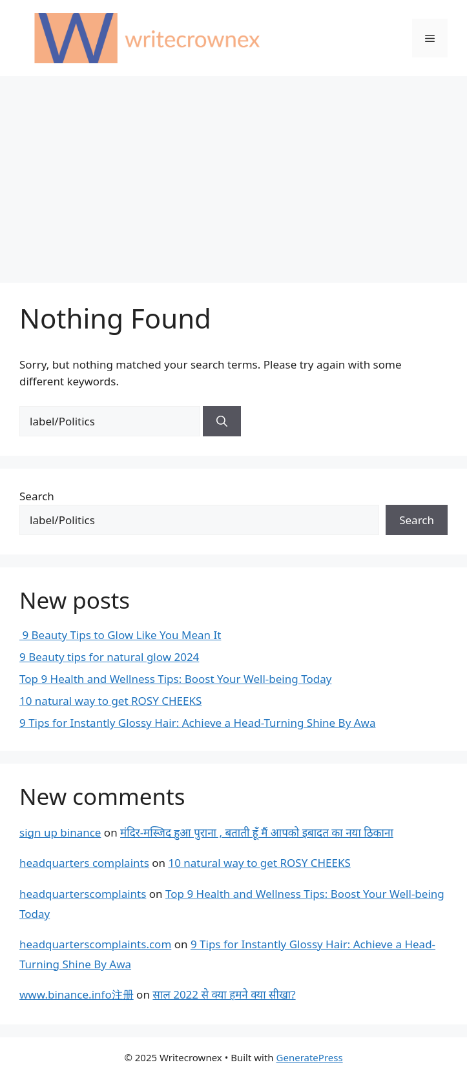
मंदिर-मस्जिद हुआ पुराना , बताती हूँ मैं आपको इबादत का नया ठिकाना (256, 832)
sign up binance (60, 832)
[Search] (222, 421)
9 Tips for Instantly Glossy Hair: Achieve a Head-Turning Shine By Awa (197, 722)
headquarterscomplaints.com (95, 944)
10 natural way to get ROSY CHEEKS (110, 700)
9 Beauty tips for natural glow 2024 (109, 656)
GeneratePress (309, 1057)
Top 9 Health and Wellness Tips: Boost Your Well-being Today (175, 678)
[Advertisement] (233, 173)
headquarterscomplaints (82, 893)
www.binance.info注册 (76, 994)
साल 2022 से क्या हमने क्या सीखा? (223, 994)
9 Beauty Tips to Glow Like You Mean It (120, 634)
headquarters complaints (84, 862)
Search (36, 496)
